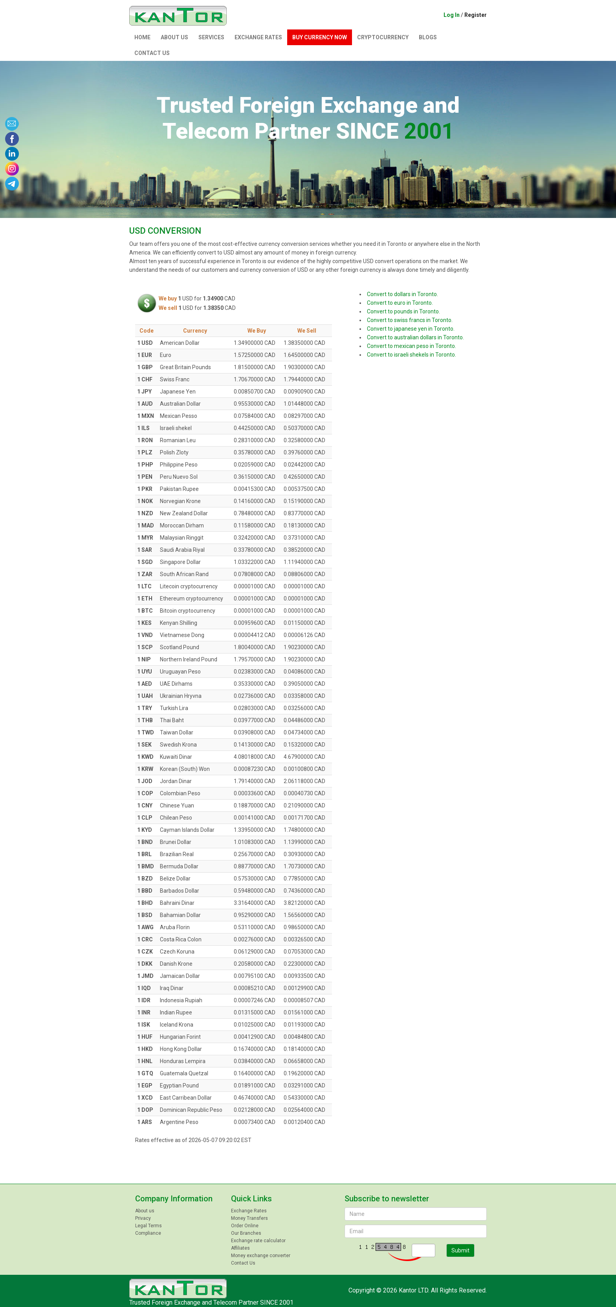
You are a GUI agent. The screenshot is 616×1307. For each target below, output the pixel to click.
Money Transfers (249, 1218)
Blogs (428, 37)
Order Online (244, 1225)
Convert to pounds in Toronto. (403, 311)
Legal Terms (148, 1225)
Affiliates (240, 1248)
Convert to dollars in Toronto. (402, 294)
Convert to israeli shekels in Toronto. (411, 354)
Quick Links (251, 1198)
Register (475, 15)
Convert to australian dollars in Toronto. (415, 337)
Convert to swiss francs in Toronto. (410, 320)
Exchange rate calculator (258, 1240)
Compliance (148, 1233)
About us (174, 37)
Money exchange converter (260, 1255)
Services (211, 37)
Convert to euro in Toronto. (400, 303)
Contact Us (152, 53)
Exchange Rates (258, 37)
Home (142, 37)
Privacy (143, 1218)
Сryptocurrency (383, 37)
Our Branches (246, 1233)
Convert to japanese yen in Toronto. (411, 329)
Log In (452, 15)
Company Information (174, 1198)
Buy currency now (319, 37)
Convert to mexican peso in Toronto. (411, 346)
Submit (460, 1250)
